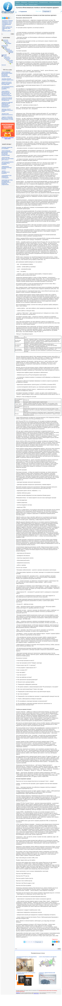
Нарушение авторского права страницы (45, 990)
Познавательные (43, 2)
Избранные (24, 2)
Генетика (7, 42)
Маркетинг (7, 49)
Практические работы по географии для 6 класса (8, 158)
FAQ (3, 29)
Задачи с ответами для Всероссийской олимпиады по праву (7, 118)
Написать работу (6, 30)
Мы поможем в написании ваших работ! (8, 138)
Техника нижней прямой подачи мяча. (8, 79)
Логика (5, 48)
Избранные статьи (7, 22)
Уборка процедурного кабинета (6, 172)
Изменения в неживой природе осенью (7, 167)
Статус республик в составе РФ (47, 956)
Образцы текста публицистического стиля (7, 110)
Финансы (11, 61)
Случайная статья (7, 23)
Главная (17, 2)
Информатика (5, 45)
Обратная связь (6, 28)
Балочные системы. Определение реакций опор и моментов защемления (7, 182)
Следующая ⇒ (47, 11)
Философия (10, 60)
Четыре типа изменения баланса (7, 114)
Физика (8, 59)
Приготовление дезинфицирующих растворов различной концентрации (7, 74)
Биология (6, 41)
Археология (5, 40)
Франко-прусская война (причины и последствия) (7, 83)
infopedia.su (18, 992)
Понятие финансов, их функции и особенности (25, 973)
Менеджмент (10, 51)
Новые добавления (7, 27)
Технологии (7, 58)
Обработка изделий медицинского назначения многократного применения (7, 105)
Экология (4, 65)
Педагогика (4, 54)
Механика (11, 52)
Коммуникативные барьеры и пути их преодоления (7, 99)
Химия (11, 62)
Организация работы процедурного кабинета (7, 88)
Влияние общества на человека (7, 148)
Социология (6, 57)
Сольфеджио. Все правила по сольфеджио (6, 176)
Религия (4, 55)
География (8, 43)
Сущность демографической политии (47, 973)
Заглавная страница (7, 20)
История (5, 46)
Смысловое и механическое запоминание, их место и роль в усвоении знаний (6, 93)
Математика (9, 50)
